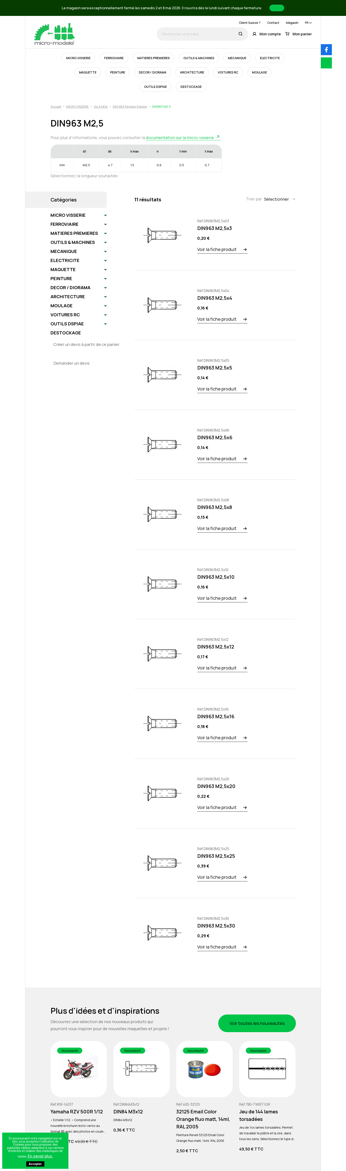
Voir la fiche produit (217, 249)
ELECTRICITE (270, 58)
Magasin (292, 23)
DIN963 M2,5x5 (214, 367)
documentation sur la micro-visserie (180, 137)
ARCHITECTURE (192, 72)
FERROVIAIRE (114, 58)
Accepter (35, 1164)
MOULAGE (259, 72)
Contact (273, 23)
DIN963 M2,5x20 (216, 786)
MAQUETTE (87, 72)
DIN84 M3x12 (128, 1111)
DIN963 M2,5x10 (216, 577)
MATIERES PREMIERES (153, 58)
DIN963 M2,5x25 (216, 856)
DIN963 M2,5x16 (215, 716)
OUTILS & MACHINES (198, 58)
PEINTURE (117, 72)
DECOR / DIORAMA (152, 72)
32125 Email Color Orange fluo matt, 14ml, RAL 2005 (203, 1119)
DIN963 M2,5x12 (215, 646)
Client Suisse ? (250, 23)
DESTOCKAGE (191, 87)
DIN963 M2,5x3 (214, 228)
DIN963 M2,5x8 (214, 507)
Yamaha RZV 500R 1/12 (77, 1111)
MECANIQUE (237, 58)
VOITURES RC (228, 72)
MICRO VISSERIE (78, 58)
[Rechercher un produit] (202, 34)
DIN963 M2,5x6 (214, 437)
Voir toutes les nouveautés (257, 1023)
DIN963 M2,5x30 (216, 925)
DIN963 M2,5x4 (214, 298)
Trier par (254, 199)
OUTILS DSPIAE (155, 87)
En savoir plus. (40, 1156)
